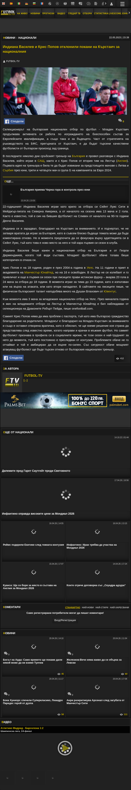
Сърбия (8, 170)
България (78, 156)
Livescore (115, 13)
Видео (61, 13)
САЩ (41, 160)
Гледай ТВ (74, 13)
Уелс (90, 267)
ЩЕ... (8, 181)
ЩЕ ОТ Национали (18, 432)
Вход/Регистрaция (65, 620)
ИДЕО (6, 722)
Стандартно (72, 607)
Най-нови (88, 607)
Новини (35, 13)
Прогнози (48, 13)
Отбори (87, 13)
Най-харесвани (119, 607)
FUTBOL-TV (33, 375)
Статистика (101, 13)
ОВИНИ (9, 633)
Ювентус (110, 291)
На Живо (22, 13)
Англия (122, 160)
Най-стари (102, 607)
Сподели (14, 121)
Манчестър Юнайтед (38, 272)
